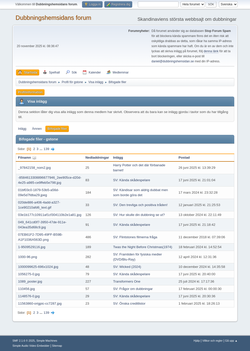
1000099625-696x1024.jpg (38, 267)
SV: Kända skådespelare (131, 180)
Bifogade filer (57, 129)
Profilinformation (30, 92)
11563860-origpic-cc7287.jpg (40, 303)
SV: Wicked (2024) (127, 267)
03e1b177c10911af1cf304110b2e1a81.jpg (49, 215)
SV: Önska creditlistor (129, 303)
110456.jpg (26, 289)
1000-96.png (27, 257)
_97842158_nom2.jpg (34, 168)
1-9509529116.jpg (31, 247)
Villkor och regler (212, 340)
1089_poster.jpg (30, 281)
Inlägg (22, 129)
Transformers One (126, 281)
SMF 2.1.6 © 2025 (23, 340)
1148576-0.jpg (29, 296)
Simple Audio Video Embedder (30, 345)
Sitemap (57, 345)
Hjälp (197, 340)
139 (46, 149)
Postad (184, 157)
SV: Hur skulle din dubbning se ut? (139, 215)
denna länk (211, 51)
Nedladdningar (97, 157)
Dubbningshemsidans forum (53, 17)
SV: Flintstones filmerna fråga (135, 237)
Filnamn (27, 157)
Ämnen (37, 129)
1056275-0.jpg (29, 274)
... (41, 149)
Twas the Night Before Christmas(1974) (142, 247)
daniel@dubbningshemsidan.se (172, 61)
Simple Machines (46, 340)
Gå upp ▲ (231, 340)
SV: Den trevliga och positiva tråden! (140, 205)
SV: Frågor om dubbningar (133, 289)
